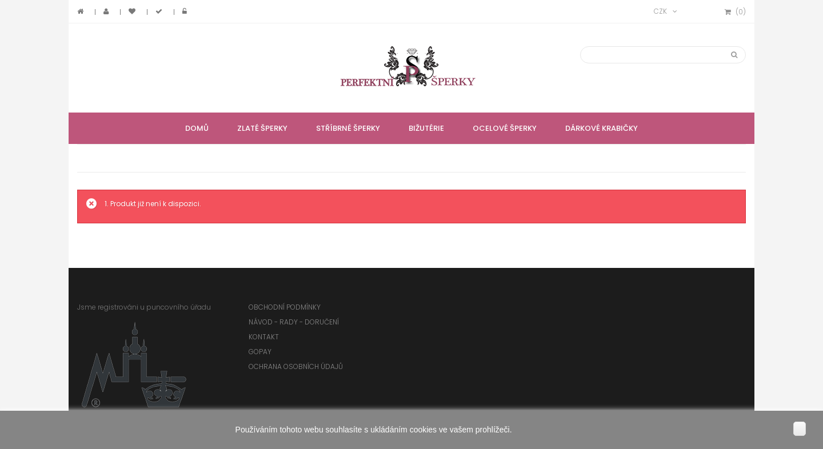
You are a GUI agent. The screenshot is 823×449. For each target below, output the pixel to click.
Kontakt (264, 337)
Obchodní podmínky (285, 307)
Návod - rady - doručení (294, 322)
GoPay (260, 351)
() (735, 12)
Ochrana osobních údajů (296, 366)
